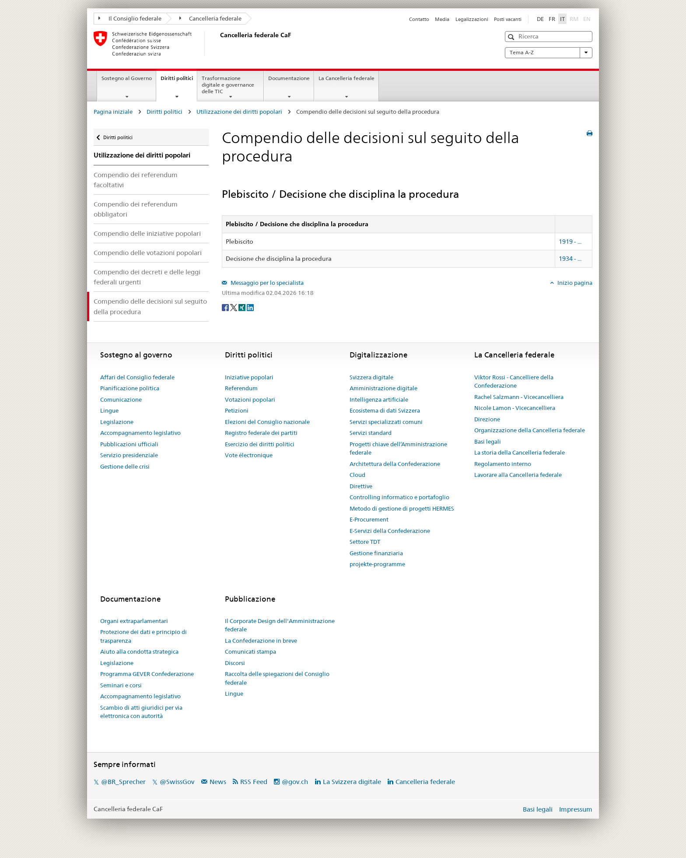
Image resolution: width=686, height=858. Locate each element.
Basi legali (487, 441)
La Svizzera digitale (352, 781)
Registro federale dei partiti (261, 432)
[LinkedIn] (250, 307)
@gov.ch (295, 781)
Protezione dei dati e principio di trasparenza (143, 636)
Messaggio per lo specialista (266, 282)
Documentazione (289, 78)
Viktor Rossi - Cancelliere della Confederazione (513, 381)
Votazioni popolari (250, 399)
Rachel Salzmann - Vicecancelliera (519, 396)
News (218, 781)
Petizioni (236, 410)
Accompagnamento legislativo (140, 432)
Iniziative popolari (249, 377)
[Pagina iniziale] (218, 43)
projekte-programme (377, 563)
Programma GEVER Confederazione (147, 673)
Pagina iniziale (113, 111)
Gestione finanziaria (376, 553)
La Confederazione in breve (261, 640)
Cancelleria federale (210, 18)
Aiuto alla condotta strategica (139, 651)
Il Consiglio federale (129, 18)
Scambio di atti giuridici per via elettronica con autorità (141, 712)
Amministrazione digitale (383, 388)
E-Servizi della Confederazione (390, 530)
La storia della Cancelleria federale (519, 452)
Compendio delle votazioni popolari (148, 253)
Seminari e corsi (121, 685)
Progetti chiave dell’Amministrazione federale (398, 448)
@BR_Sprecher (123, 781)
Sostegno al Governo (127, 78)
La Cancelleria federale (346, 78)
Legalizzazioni (471, 19)
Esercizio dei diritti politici (259, 444)
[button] (512, 37)
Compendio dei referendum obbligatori (136, 209)
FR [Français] (552, 18)
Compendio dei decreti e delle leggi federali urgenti (147, 277)
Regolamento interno (502, 463)
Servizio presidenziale (129, 455)
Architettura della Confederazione (395, 463)
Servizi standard (371, 432)
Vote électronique (249, 455)
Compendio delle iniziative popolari (147, 233)
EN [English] (587, 18)
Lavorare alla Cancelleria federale (518, 474)
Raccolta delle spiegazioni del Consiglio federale (277, 678)
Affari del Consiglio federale (137, 377)
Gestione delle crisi (125, 466)
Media (442, 19)
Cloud (357, 474)
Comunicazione (121, 399)
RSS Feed (253, 781)
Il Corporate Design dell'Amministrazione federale (280, 625)
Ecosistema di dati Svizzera (385, 410)
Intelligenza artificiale (379, 399)
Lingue (109, 410)
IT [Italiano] (562, 18)
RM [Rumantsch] (574, 18)
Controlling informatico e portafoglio (399, 497)
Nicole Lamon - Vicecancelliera (514, 407)
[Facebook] (226, 307)
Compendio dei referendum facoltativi (136, 180)
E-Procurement (369, 519)
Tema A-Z (549, 52)
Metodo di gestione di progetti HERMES (402, 508)
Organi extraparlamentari (134, 620)
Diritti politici (179, 81)
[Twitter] (234, 307)
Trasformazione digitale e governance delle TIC (228, 85)
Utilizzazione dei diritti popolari (239, 111)
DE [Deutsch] (540, 18)
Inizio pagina (574, 282)
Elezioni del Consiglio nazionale (267, 421)
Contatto (419, 19)
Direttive (361, 486)
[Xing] (242, 307)
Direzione (487, 419)
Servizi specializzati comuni (386, 421)
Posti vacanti (508, 19)
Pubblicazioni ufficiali (129, 444)
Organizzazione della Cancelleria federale (529, 430)
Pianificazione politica (129, 388)
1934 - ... (570, 258)
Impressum (575, 809)
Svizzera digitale (371, 377)
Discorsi (235, 662)
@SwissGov (177, 781)
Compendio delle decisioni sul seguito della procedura (150, 306)
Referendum (241, 388)
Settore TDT (365, 541)
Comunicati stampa (250, 651)
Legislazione (116, 421)
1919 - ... (570, 241)
